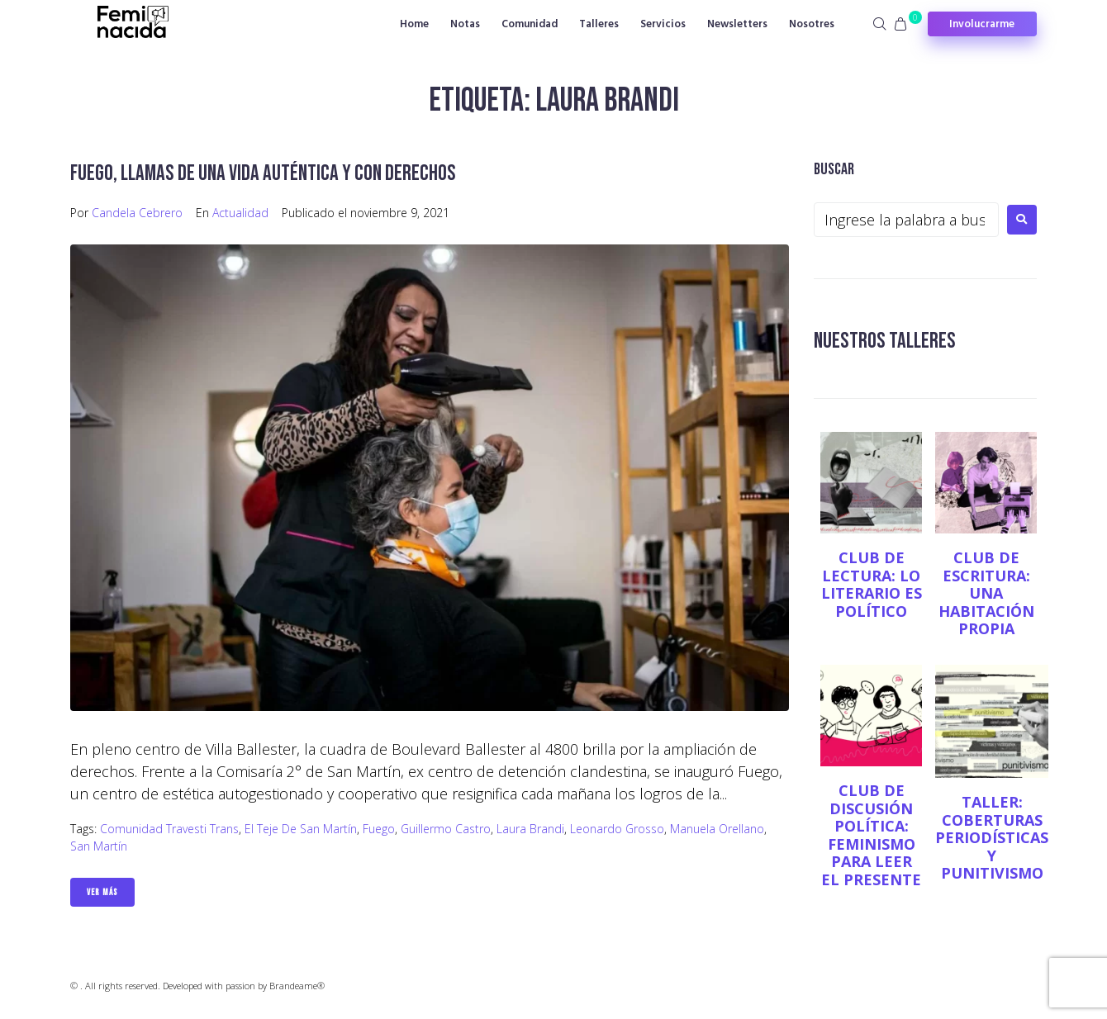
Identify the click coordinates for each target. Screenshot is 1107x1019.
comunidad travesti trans (169, 829)
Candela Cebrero (137, 212)
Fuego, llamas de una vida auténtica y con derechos (267, 173)
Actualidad (240, 212)
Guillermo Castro (446, 829)
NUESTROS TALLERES (887, 340)
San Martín (98, 846)
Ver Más (102, 892)
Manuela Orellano (717, 829)
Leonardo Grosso (617, 829)
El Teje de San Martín (301, 829)
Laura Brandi (530, 829)
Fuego (379, 829)
